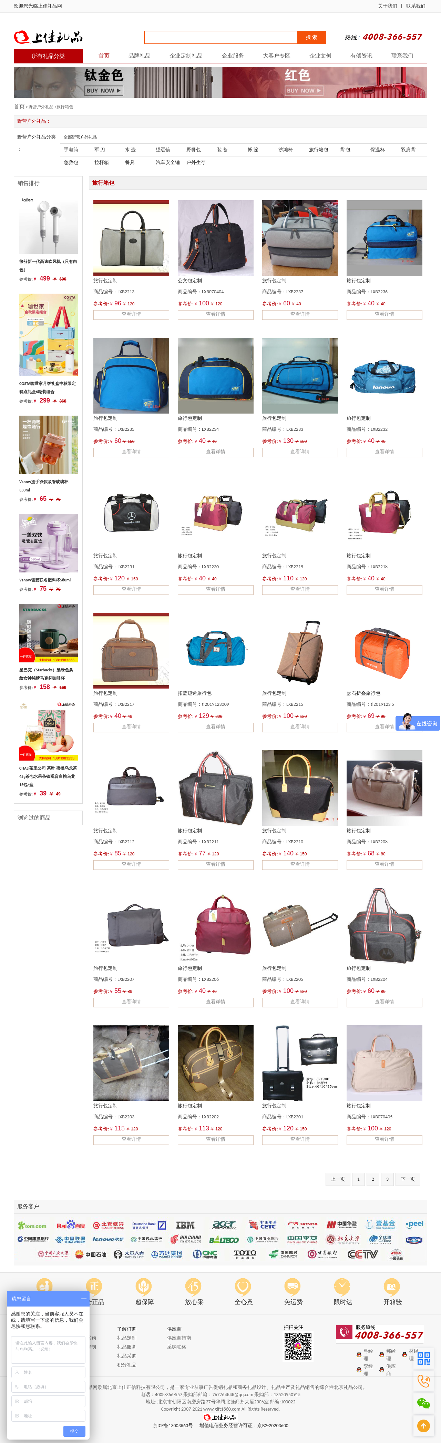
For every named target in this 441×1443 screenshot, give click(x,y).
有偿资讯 (361, 55)
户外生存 (196, 162)
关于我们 (387, 6)
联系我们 (415, 6)
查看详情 (131, 314)
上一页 (338, 1179)
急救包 (71, 162)
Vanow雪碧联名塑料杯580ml (45, 580)
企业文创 (320, 55)
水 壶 (130, 150)
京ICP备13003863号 (173, 1426)
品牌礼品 (140, 55)
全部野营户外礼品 (80, 137)
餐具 (130, 162)
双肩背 (408, 150)
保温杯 (377, 150)
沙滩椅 (285, 150)
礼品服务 (126, 1347)
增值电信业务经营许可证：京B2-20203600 (243, 1426)
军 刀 (99, 150)
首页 (104, 55)
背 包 (345, 150)
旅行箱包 (318, 150)
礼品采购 (126, 1356)
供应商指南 (179, 1338)
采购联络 (176, 1347)
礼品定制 (126, 1338)
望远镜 (163, 150)
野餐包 (193, 150)
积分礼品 (126, 1365)
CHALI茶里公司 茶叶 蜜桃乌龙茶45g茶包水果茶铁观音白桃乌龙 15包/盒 (48, 776)
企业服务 (233, 55)
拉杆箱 (101, 162)
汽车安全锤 (168, 162)
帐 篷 (253, 150)
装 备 (222, 150)
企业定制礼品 (186, 55)
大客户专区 (276, 55)
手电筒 (71, 150)
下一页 (408, 1179)
